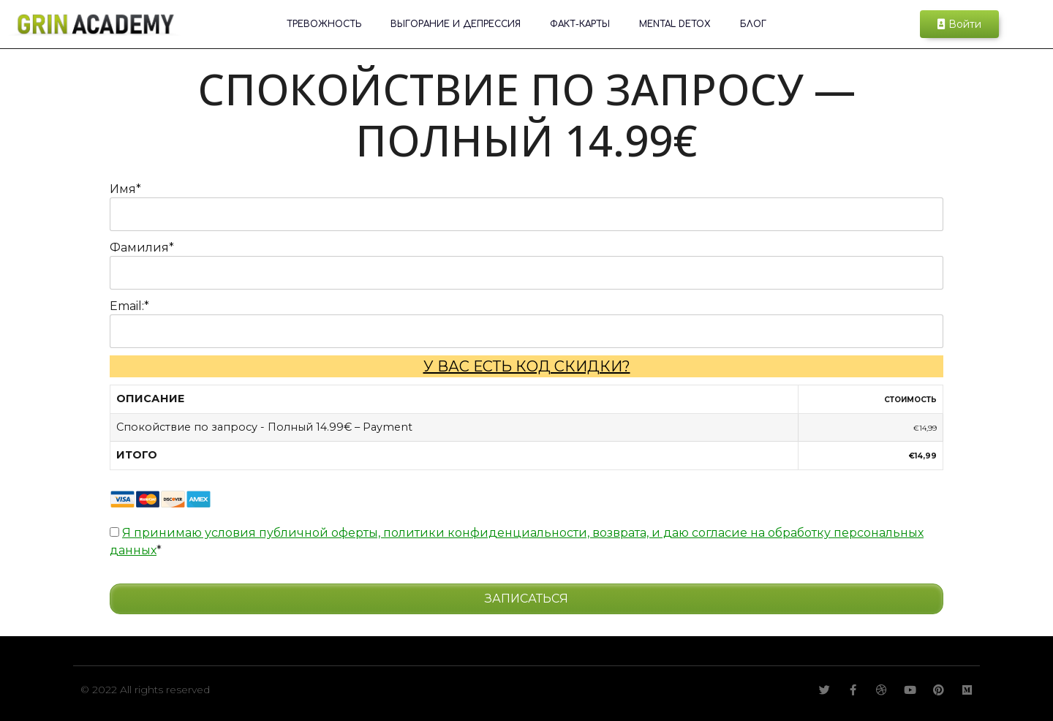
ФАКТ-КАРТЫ (580, 24)
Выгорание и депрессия (455, 24)
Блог (753, 24)
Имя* (125, 189)
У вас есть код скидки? (526, 366)
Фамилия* (142, 247)
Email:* (129, 306)
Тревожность (324, 24)
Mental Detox (675, 24)
